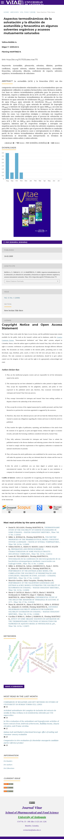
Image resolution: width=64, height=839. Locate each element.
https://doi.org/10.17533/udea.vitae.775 (22, 60)
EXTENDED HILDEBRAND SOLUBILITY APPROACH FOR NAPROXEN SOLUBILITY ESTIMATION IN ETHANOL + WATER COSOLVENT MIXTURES (33, 610)
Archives (14, 12)
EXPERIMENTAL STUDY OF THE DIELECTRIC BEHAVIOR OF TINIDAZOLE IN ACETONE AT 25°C (33, 599)
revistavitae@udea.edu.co (32, 830)
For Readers (8, 761)
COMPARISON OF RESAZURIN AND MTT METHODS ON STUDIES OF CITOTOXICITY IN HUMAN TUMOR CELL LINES (31, 703)
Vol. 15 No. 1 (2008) (27, 12)
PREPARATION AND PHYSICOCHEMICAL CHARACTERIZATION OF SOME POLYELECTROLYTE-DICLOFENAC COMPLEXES (29, 551)
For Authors (8, 765)
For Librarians (9, 768)
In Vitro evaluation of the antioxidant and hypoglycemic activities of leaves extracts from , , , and (31, 723)
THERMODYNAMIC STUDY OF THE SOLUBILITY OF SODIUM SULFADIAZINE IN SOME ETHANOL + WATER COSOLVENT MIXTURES (34, 529)
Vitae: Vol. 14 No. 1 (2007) (18, 626)
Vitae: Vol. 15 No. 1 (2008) (33, 563)
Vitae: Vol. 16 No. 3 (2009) (18, 544)
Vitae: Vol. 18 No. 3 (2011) (41, 554)
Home (6, 12)
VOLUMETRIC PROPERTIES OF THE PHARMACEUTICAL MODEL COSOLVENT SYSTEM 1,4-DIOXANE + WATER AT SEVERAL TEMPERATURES (34, 539)
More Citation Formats (14, 281)
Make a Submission (14, 686)
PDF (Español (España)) (16, 242)
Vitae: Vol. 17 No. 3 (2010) (29, 578)
